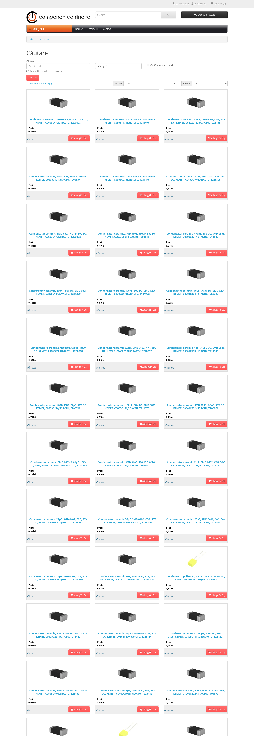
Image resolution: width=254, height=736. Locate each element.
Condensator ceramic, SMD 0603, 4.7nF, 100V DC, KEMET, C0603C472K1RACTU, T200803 (58, 121)
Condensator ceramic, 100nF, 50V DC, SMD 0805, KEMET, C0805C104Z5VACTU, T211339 (58, 292)
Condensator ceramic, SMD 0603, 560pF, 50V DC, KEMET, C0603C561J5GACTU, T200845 (127, 235)
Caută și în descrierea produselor (44, 71)
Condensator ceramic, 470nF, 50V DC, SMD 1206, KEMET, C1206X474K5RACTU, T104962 (127, 292)
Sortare (118, 83)
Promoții (93, 28)
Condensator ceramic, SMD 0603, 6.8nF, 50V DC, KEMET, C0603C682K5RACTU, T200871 (196, 407)
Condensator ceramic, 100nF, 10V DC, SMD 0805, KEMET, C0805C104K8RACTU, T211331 (58, 692)
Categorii (49, 29)
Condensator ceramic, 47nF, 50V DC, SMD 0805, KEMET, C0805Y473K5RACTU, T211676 (127, 121)
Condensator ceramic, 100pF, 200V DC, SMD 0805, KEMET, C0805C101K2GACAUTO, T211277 (196, 635)
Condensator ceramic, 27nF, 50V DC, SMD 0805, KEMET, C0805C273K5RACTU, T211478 (127, 178)
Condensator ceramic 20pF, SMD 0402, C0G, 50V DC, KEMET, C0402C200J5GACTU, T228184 (127, 635)
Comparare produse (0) (40, 83)
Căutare (44, 39)
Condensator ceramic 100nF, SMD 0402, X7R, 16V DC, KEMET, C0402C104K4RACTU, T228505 (195, 178)
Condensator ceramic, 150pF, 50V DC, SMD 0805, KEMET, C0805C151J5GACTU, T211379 (127, 407)
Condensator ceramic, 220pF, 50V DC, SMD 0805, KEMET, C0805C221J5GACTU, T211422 (58, 635)
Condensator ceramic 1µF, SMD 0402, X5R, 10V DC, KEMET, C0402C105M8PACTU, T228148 (127, 692)
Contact (107, 28)
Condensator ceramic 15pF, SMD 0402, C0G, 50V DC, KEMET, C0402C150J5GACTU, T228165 (58, 578)
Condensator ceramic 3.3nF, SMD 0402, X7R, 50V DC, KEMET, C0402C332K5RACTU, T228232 (127, 349)
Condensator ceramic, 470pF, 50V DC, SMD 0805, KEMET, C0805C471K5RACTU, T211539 (196, 235)
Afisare (186, 83)
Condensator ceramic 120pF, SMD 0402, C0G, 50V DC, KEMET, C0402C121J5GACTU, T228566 (195, 521)
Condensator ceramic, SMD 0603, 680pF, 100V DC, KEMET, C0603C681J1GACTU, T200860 (58, 349)
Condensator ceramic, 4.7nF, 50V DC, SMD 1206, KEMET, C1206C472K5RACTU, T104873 (196, 692)
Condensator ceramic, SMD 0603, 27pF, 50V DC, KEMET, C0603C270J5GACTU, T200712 (58, 407)
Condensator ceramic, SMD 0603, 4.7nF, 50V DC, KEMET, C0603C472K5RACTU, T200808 (58, 235)
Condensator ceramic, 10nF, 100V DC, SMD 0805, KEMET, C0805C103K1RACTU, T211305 (196, 349)
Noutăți (79, 28)
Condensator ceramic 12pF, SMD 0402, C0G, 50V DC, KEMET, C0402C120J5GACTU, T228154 (196, 464)
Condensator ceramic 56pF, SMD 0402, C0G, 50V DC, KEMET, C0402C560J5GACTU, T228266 (127, 521)
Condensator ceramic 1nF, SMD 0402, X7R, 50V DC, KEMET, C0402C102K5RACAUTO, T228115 (127, 578)
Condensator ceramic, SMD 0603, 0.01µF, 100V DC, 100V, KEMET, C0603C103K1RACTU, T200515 (58, 464)
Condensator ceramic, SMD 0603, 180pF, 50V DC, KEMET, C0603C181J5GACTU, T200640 (127, 464)
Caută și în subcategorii (160, 65)
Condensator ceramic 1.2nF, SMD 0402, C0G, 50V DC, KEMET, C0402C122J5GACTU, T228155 (196, 121)
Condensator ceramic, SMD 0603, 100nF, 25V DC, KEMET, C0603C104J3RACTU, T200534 (58, 178)
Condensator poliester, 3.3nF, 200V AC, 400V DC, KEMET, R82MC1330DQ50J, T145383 (196, 578)
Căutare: (30, 61)
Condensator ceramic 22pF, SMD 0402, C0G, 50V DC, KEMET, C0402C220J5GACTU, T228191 (58, 521)
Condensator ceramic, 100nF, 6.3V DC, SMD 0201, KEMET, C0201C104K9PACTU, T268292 (195, 292)
